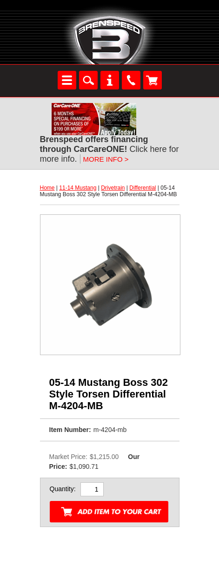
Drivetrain (113, 188)
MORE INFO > (106, 159)
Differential (142, 188)
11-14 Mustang (77, 188)
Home (47, 188)
